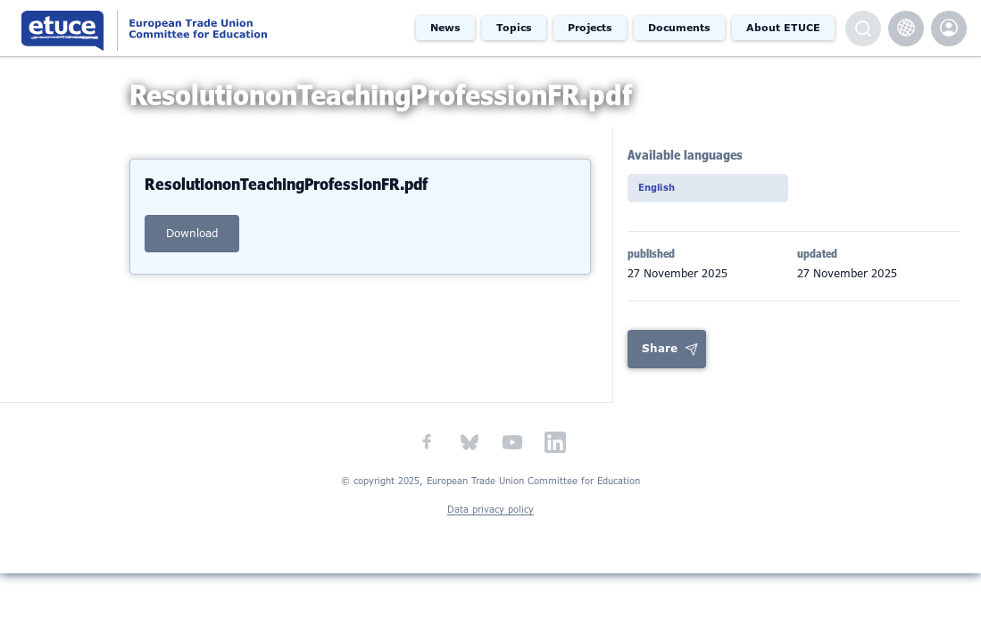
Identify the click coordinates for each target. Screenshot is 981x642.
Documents (679, 27)
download (192, 248)
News (445, 27)
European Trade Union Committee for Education (183, 28)
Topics (514, 27)
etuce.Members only (949, 28)
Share (660, 365)
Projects (590, 27)
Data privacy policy (490, 526)
